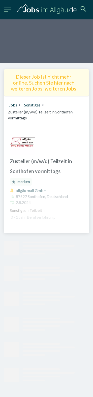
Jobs (13, 104)
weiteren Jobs (60, 89)
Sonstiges (32, 104)
